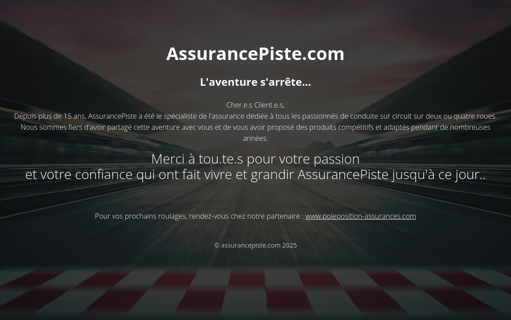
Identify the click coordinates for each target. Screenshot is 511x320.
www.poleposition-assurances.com (360, 216)
